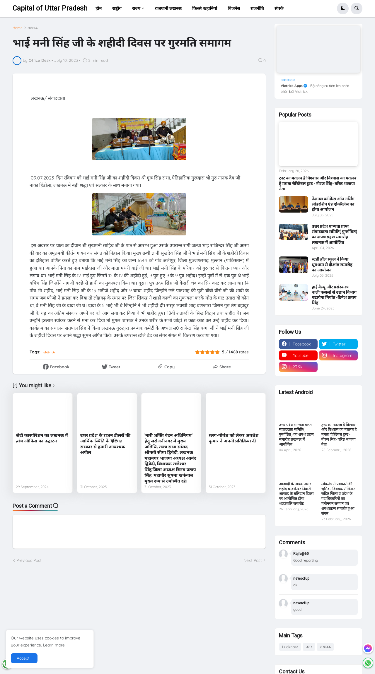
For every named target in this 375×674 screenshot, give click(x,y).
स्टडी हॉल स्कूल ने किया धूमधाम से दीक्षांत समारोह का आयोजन (332, 264)
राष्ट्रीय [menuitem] (117, 8)
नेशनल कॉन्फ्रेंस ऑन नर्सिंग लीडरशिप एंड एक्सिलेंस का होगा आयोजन (333, 204)
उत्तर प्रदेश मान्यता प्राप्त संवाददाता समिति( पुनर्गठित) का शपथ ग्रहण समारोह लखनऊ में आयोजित (334, 234)
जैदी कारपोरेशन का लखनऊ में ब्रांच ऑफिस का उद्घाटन (42, 438)
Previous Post (29, 560)
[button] (343, 8)
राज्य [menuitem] (136, 8)
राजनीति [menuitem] (257, 8)
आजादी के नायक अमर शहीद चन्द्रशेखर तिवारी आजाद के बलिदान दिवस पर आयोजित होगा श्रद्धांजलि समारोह (296, 494)
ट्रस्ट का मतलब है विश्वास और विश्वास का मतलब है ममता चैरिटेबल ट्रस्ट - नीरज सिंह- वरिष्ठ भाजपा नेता (317, 183)
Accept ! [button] (24, 658)
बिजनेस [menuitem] (234, 8)
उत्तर (309, 646)
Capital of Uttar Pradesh (50, 8)
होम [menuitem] (99, 8)
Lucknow (290, 646)
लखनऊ (33, 28)
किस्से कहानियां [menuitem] (204, 8)
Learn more (54, 645)
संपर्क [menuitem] (279, 8)
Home (18, 28)
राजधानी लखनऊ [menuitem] (168, 8)
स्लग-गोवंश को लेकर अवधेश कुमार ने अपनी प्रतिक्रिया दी (233, 438)
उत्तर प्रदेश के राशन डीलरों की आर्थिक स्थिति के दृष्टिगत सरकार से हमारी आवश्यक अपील (105, 444)
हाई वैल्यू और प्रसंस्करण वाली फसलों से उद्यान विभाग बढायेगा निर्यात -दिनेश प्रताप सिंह (334, 295)
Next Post (252, 560)
